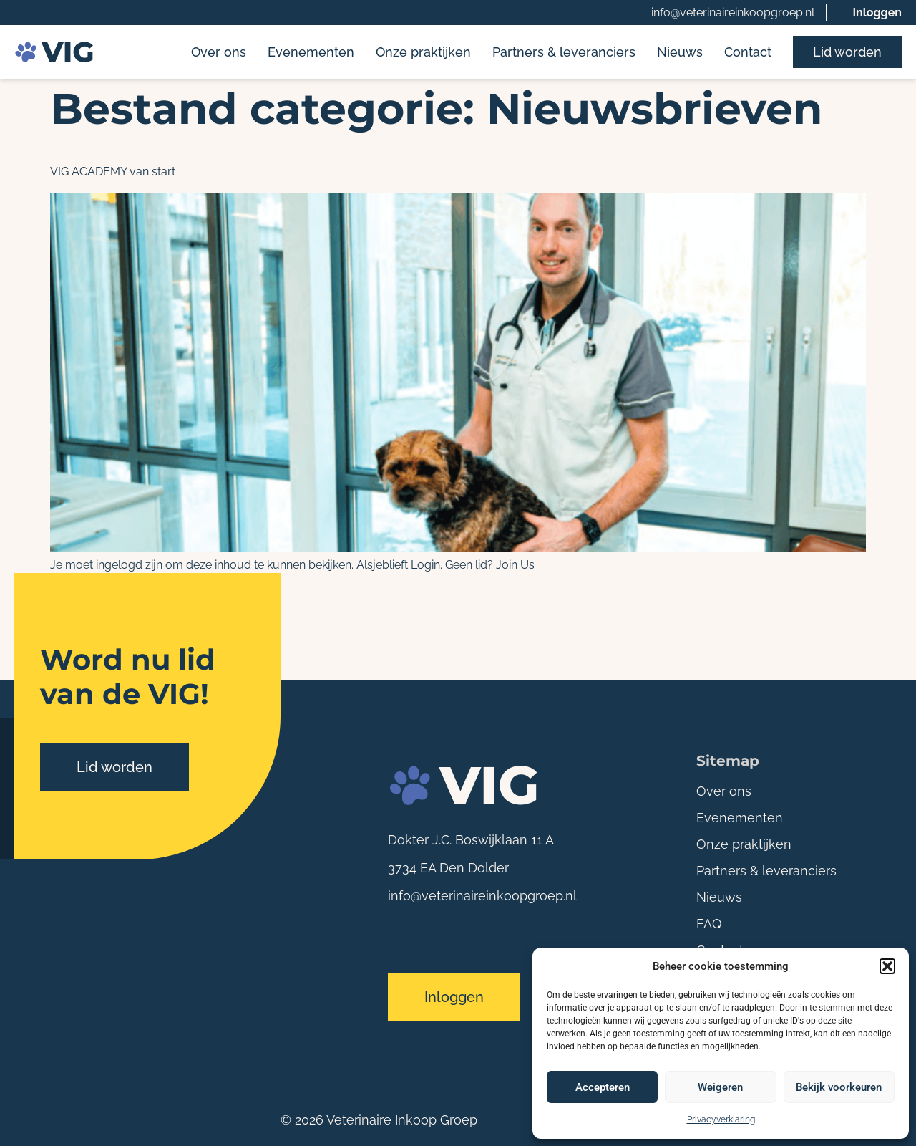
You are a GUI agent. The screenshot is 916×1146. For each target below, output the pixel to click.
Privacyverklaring (721, 1119)
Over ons (218, 51)
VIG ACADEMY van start (112, 171)
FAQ (708, 923)
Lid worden (847, 51)
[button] (887, 966)
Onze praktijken (423, 51)
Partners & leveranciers (563, 51)
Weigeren (720, 1087)
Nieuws (680, 51)
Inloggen (877, 12)
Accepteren (602, 1087)
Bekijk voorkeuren (839, 1087)
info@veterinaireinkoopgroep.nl (732, 12)
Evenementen (311, 51)
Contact (747, 51)
